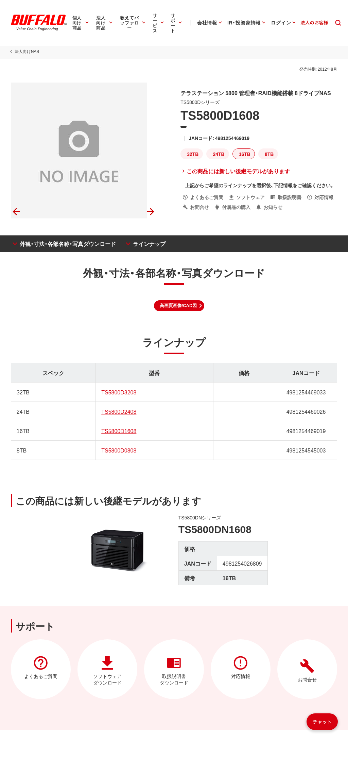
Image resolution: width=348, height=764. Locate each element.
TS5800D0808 (118, 450)
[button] (179, 305)
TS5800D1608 (118, 431)
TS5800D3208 (118, 392)
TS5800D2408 (118, 411)
